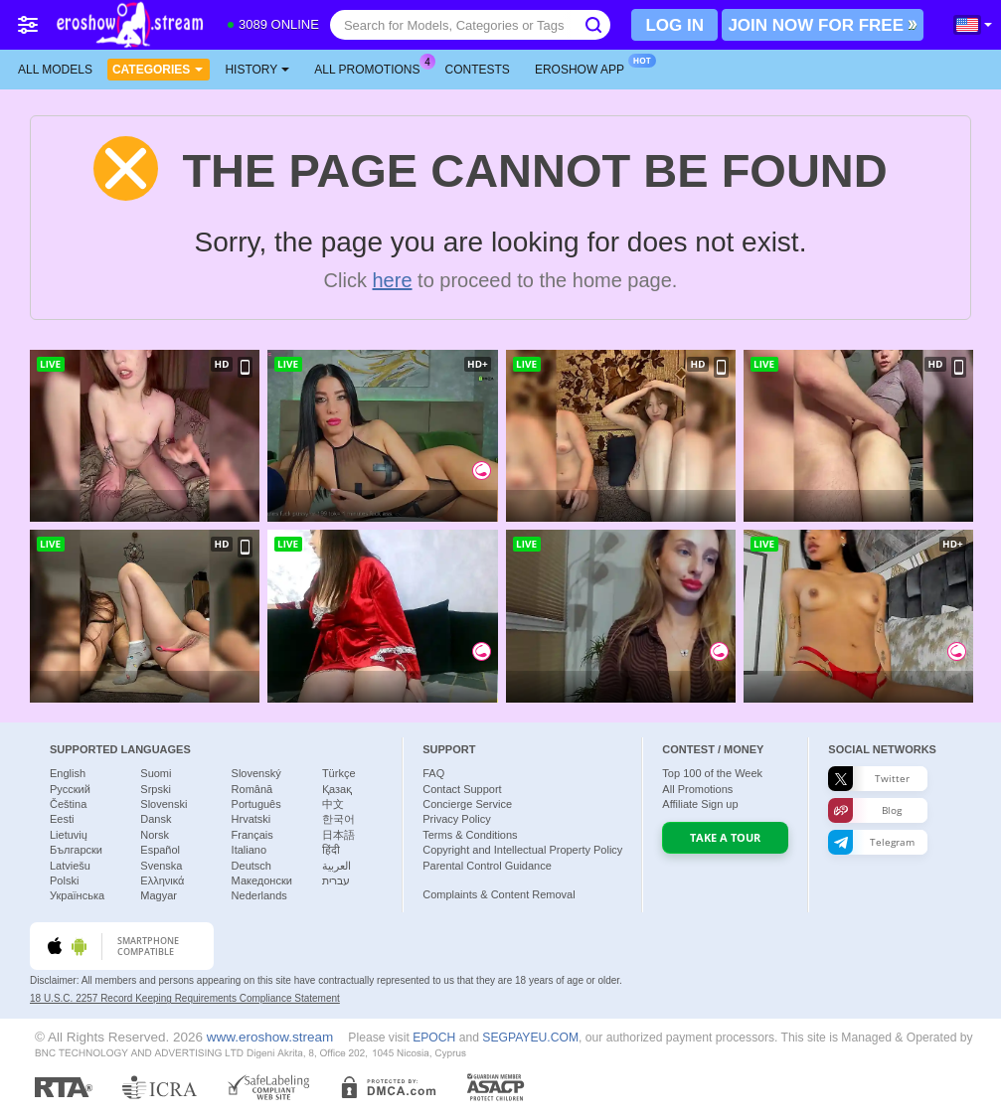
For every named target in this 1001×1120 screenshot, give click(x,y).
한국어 (338, 819)
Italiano (249, 850)
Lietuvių (68, 835)
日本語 (338, 835)
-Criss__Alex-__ (335, 506)
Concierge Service (467, 804)
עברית (336, 880)
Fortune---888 (91, 687)
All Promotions (371, 68)
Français (252, 835)
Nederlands (259, 895)
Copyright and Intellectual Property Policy (522, 850)
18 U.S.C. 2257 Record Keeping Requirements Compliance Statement (185, 998)
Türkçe (339, 773)
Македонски (262, 880)
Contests (477, 70)
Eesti (62, 819)
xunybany (84, 506)
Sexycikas (796, 506)
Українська (77, 895)
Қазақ (337, 789)
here (393, 280)
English (67, 773)
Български (76, 850)
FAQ (433, 773)
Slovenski (163, 804)
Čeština (68, 804)
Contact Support (462, 789)
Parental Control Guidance (487, 866)
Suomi (155, 773)
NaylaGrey (800, 687)
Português (256, 804)
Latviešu (70, 866)
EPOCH (434, 1037)
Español (160, 850)
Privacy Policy (456, 819)
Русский (70, 789)
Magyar (158, 895)
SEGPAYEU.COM (530, 1037)
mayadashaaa (574, 506)
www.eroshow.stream (270, 1037)
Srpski (155, 789)
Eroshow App (584, 68)
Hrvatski (251, 819)
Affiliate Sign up (700, 804)
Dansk (155, 819)
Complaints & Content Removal (498, 894)
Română (252, 789)
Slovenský (256, 773)
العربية (336, 866)
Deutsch (251, 866)
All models (55, 70)
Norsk (154, 835)
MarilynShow (571, 687)
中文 (333, 804)
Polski (64, 880)
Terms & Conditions (469, 835)
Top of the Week (712, 773)
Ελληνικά (162, 880)
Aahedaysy (325, 687)
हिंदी (331, 850)
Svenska (161, 866)
